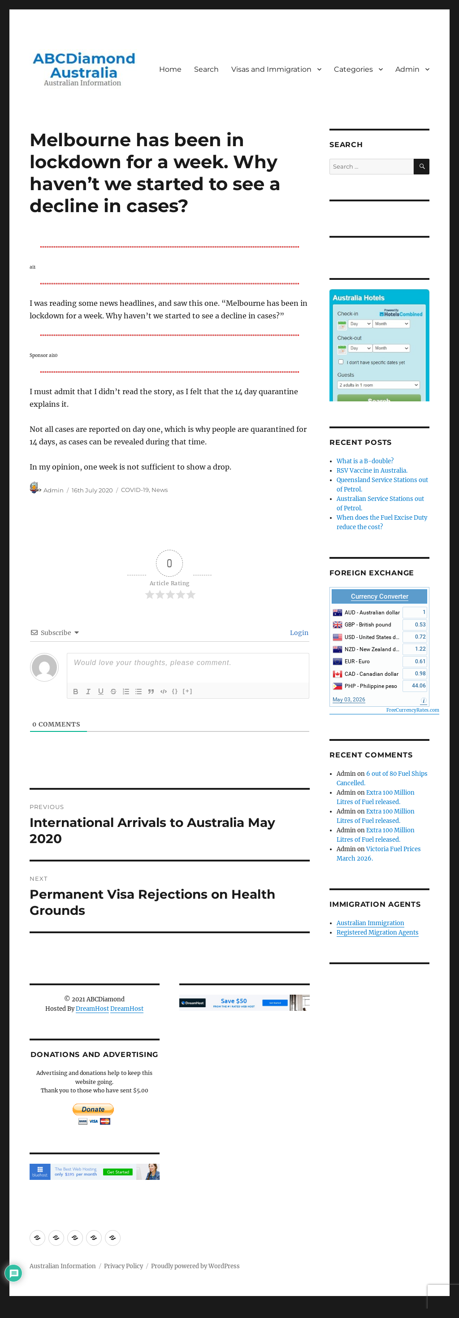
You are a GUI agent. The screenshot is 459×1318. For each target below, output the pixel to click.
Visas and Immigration (271, 69)
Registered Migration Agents (378, 932)
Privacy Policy (123, 1266)
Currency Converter (379, 596)
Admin (407, 69)
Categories (353, 69)
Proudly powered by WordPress (195, 1266)
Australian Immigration (370, 923)
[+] (188, 690)
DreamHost (92, 1009)
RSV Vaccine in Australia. (372, 470)
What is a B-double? (365, 461)
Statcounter (21, 1311)
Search (206, 69)
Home (170, 69)
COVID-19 (135, 490)
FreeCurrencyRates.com (412, 710)
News (160, 490)
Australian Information (63, 1266)
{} (175, 690)
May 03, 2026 (349, 699)
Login (298, 633)
